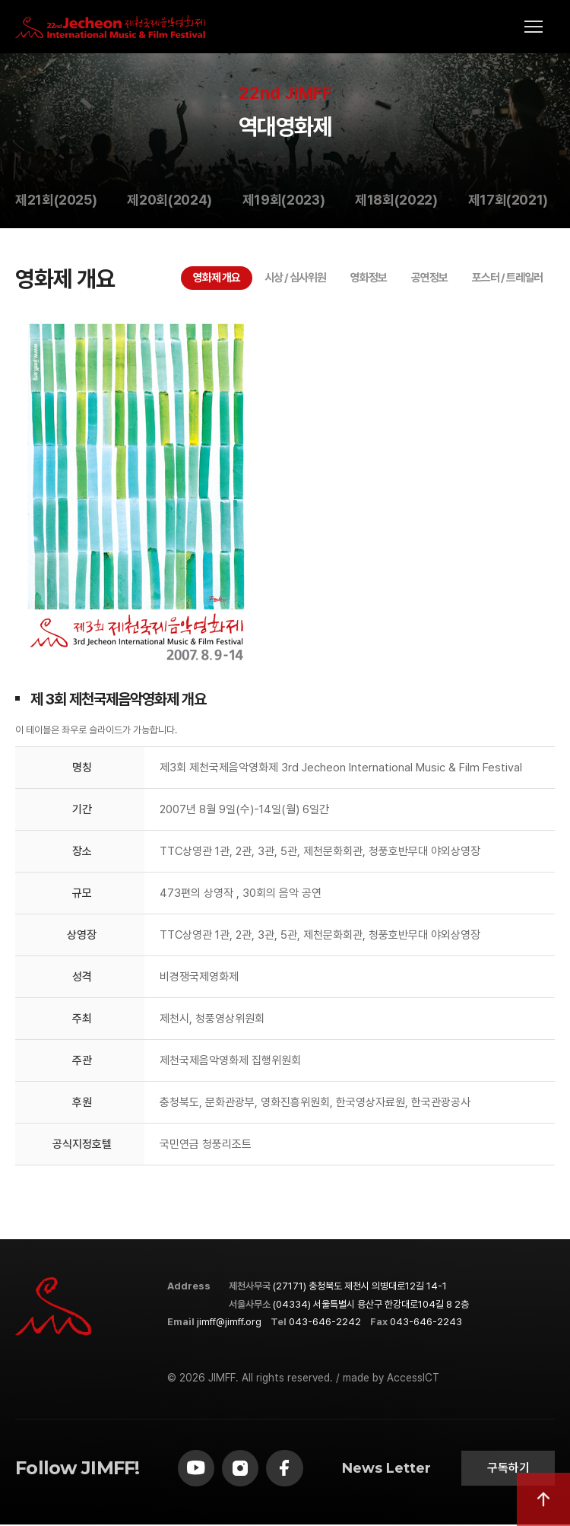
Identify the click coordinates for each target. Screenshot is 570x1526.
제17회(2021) (508, 200)
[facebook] (288, 1469)
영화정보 (368, 278)
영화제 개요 (216, 278)
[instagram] (242, 1469)
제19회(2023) (283, 200)
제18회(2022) (396, 200)
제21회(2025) (56, 200)
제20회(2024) (169, 200)
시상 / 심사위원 (295, 278)
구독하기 (507, 1468)
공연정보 (429, 278)
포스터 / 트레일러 (507, 278)
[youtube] (197, 1469)
